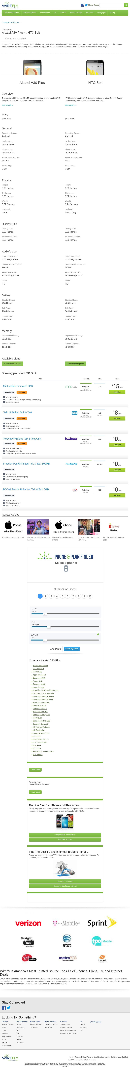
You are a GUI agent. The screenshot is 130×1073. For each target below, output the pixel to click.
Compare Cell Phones (10, 22)
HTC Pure (37, 745)
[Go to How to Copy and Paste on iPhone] (63, 527)
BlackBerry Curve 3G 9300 (43, 752)
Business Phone (30, 13)
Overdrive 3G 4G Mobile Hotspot (45, 690)
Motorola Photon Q (40, 666)
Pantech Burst (38, 687)
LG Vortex (37, 749)
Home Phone (45, 13)
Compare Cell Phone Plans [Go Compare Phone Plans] (65, 835)
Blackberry (83, 1027)
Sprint (4, 1030)
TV (55, 13)
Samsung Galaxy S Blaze (43, 699)
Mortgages (101, 13)
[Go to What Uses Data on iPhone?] (13, 527)
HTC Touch (37, 718)
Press (96, 5)
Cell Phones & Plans (12, 13)
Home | (71, 1057)
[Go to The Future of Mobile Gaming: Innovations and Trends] (38, 527)
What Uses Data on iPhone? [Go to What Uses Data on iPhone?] (13, 537)
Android (82, 1024)
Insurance (89, 13)
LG (18, 1033)
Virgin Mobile (6, 1036)
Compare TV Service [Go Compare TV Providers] (65, 881)
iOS (81, 1030)
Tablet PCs (34, 1027)
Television (48, 1027)
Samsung (20, 1042)
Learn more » (7, 105)
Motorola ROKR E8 (40, 739)
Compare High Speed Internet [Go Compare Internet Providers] (65, 886)
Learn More (35, 770)
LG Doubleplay (39, 730)
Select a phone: (66, 563)
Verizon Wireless (8, 1024)
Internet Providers (51, 1024)
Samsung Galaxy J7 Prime (43, 696)
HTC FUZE (37, 672)
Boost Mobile (6, 1045)
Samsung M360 (39, 678)
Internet (63, 13)
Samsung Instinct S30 (41, 721)
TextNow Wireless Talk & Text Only (22, 438)
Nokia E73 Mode (39, 706)
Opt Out (125, 1057)
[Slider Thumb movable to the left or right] (45, 615)
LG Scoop (37, 736)
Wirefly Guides (95, 1022)
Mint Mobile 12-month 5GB (18, 386)
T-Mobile (5, 1033)
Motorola (20, 1036)
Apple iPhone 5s (39, 675)
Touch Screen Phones (68, 1030)
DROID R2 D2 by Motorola (43, 693)
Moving (112, 13)
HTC (18, 1030)
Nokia (19, 1039)
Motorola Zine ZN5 (40, 712)
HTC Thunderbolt (39, 742)
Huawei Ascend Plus (41, 733)
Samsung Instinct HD (41, 703)
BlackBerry (20, 1027)
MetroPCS (5, 1042)
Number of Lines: (65, 589)
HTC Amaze (37, 755)
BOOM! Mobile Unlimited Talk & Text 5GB (26, 489)
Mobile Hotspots (36, 1024)
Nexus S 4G (37, 681)
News (90, 5)
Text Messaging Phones (68, 1033)
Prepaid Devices (66, 1027)
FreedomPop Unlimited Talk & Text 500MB (26, 463)
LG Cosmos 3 (38, 669)
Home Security (76, 13)
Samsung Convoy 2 (40, 724)
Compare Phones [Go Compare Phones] (65, 839)
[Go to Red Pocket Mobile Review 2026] (114, 527)
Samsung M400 (39, 684)
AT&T (4, 1027)
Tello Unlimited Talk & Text (17, 412)
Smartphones (64, 1024)
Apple (19, 1024)
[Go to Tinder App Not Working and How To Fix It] (89, 527)
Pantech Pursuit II (40, 709)
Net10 (4, 1039)
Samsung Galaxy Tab (41, 715)
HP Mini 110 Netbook (41, 727)
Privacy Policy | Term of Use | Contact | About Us (94, 1057)
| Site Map (117, 1057)
